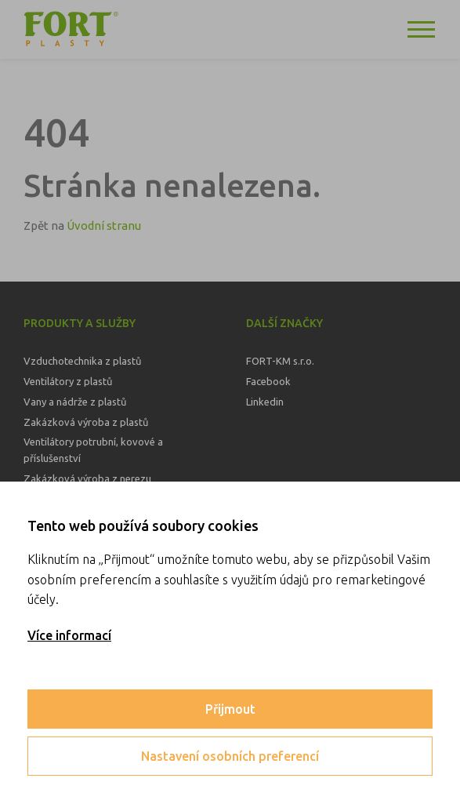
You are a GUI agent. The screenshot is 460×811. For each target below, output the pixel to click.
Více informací (69, 635)
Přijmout (230, 709)
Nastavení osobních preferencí (230, 756)
